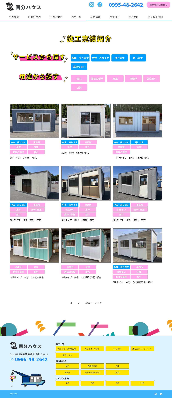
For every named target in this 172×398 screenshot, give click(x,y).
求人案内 (133, 17)
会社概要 (14, 17)
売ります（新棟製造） (67, 348)
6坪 (92, 383)
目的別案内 (34, 17)
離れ (79, 78)
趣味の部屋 (97, 78)
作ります (120, 58)
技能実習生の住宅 (92, 372)
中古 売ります (100, 58)
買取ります (79, 66)
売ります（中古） (92, 348)
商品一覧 (76, 17)
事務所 (133, 78)
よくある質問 (155, 17)
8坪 (117, 383)
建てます (142, 348)
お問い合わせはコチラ (158, 5)
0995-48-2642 (126, 4)
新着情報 (95, 17)
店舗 (79, 87)
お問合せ (114, 17)
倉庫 (115, 78)
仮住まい (151, 78)
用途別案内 (56, 17)
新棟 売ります (80, 58)
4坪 (67, 383)
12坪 (142, 383)
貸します (138, 58)
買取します (67, 355)
